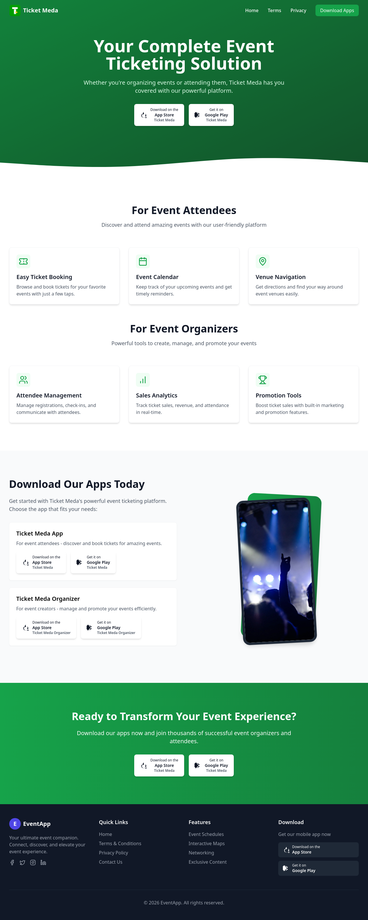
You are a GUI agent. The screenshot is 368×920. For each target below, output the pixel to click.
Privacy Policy (113, 853)
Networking (201, 853)
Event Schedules (206, 834)
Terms (274, 10)
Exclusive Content (208, 862)
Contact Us (110, 862)
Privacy (298, 10)
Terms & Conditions (120, 843)
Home (252, 10)
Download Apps (337, 10)
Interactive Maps (207, 843)
